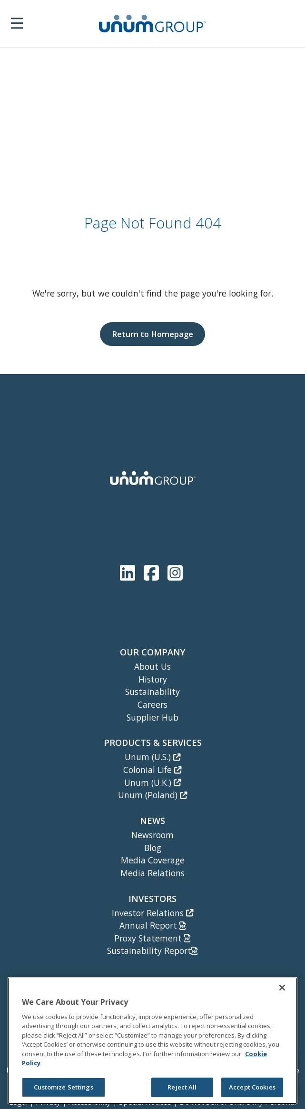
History (152, 679)
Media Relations (152, 873)
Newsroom (152, 835)
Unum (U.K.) (152, 782)
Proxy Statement (152, 938)
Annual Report (152, 925)
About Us (152, 666)
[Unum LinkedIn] (129, 571)
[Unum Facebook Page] (153, 571)
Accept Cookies (252, 1087)
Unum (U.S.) (152, 756)
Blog (152, 847)
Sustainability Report (152, 950)
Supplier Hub (152, 717)
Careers (152, 704)
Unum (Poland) (152, 795)
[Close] (282, 987)
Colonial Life (152, 769)
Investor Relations (152, 913)
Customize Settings (63, 1087)
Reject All (182, 1087)
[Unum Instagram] (175, 571)
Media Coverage (153, 860)
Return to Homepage (152, 333)
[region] (152, 1040)
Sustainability (152, 691)
